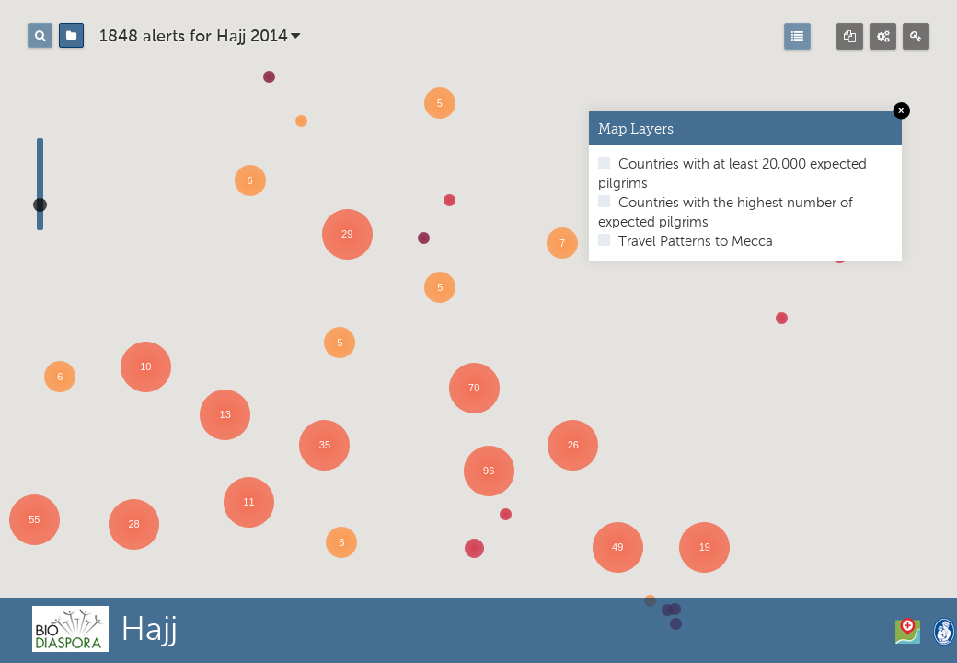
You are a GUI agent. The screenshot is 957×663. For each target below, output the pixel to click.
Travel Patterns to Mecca (694, 242)
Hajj (149, 630)
